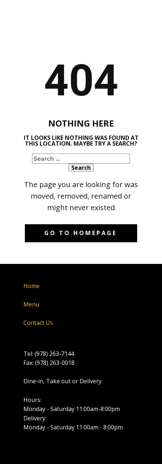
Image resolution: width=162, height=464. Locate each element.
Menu (31, 304)
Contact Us (38, 323)
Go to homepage (80, 233)
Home (31, 286)
